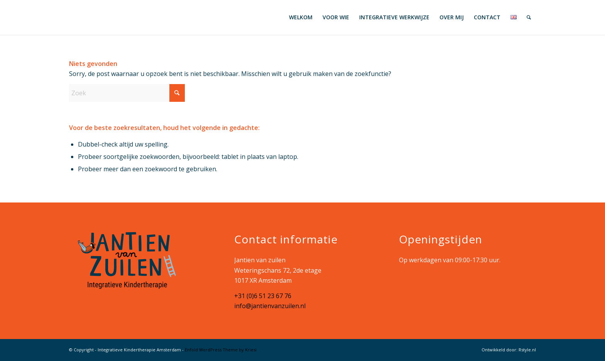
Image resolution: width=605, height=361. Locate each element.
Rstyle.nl (527, 350)
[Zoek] (529, 17)
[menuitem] (301, 17)
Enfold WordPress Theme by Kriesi (221, 350)
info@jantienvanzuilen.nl (270, 306)
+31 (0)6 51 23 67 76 (262, 296)
